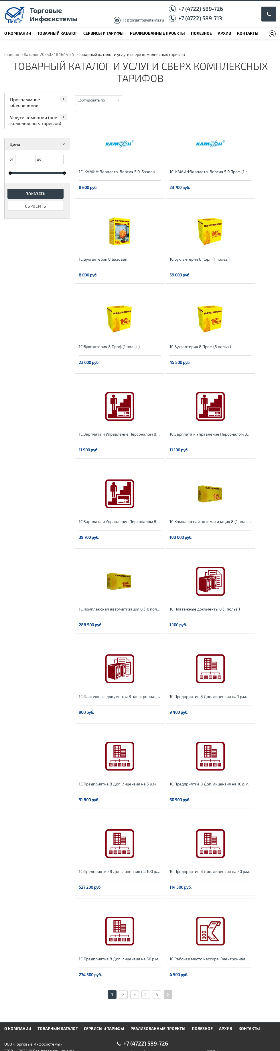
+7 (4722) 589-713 (200, 18)
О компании (17, 33)
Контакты (248, 33)
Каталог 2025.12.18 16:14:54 (49, 54)
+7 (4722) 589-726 (200, 8)
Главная (11, 54)
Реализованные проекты (157, 33)
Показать (35, 194)
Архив (224, 33)
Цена (38, 144)
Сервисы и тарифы (103, 33)
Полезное (201, 33)
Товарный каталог (57, 33)
